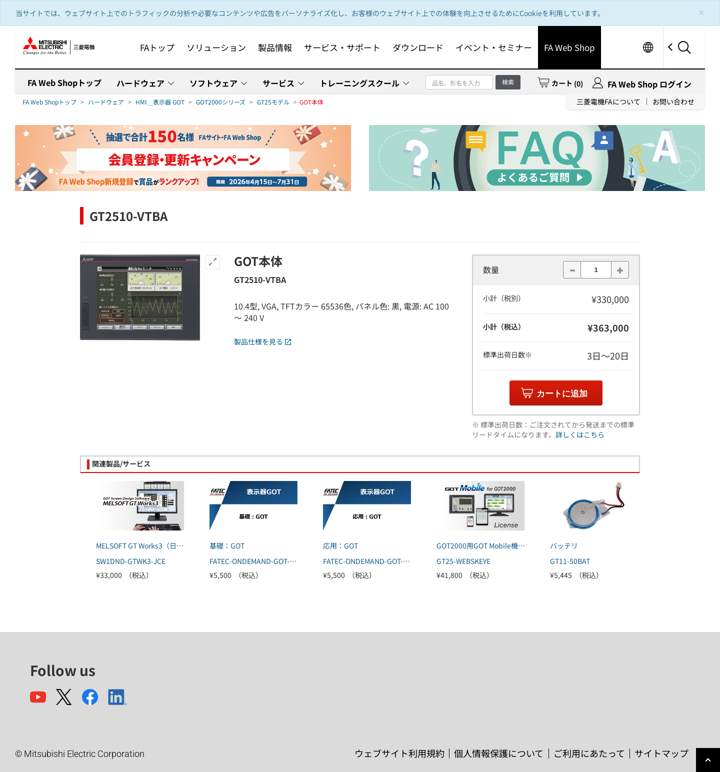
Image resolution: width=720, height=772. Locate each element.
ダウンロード (418, 47)
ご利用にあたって (589, 753)
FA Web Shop (569, 47)
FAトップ (157, 47)
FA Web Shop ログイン (650, 84)
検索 (508, 82)
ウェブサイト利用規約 (399, 753)
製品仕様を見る (262, 341)
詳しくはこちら (580, 435)
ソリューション (216, 47)
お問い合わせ (673, 101)
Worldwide (647, 47)
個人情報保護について (499, 753)
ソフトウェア (214, 83)
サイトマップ (661, 753)
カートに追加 (562, 393)
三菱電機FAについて (608, 101)
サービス (278, 83)
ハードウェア (140, 83)
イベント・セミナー (494, 47)
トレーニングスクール (360, 83)
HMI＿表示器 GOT (160, 102)
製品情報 (275, 47)
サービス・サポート (342, 47)
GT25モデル (273, 102)
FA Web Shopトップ (65, 82)
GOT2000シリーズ (221, 102)
